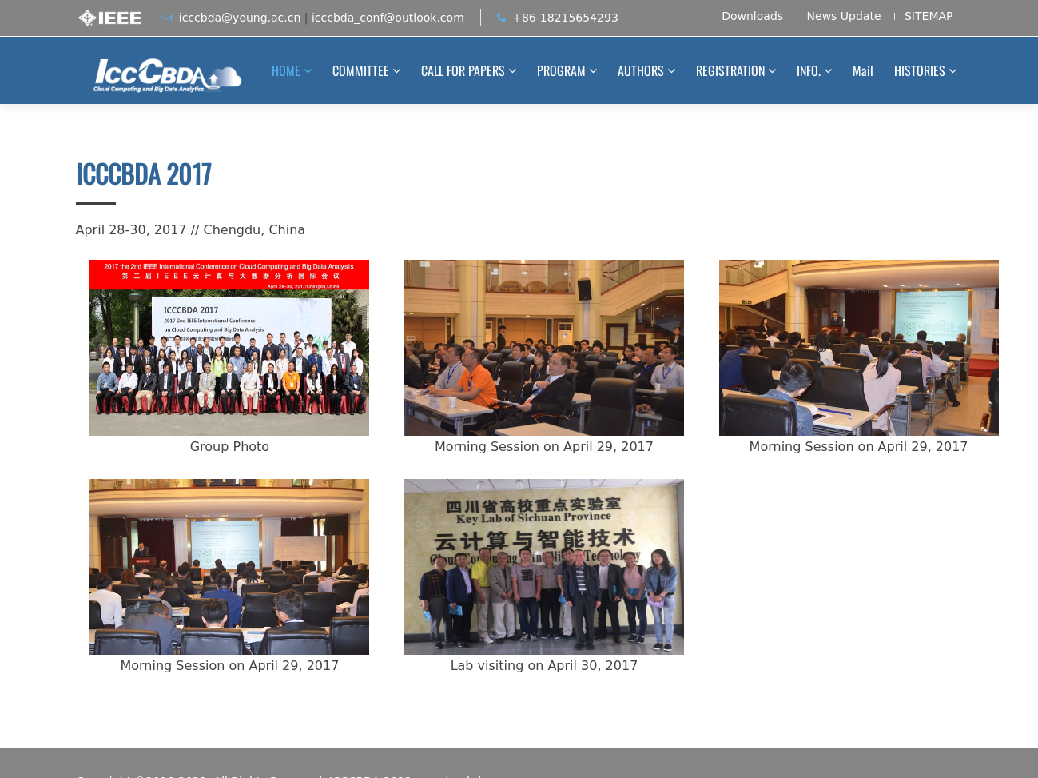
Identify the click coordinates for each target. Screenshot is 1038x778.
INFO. (809, 70)
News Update (844, 16)
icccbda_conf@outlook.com (388, 17)
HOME (286, 70)
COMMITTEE (360, 70)
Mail (863, 70)
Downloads (752, 16)
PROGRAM (561, 70)
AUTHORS (641, 70)
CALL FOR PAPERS (463, 70)
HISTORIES (919, 70)
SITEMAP (929, 16)
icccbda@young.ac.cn (240, 17)
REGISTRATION (730, 70)
